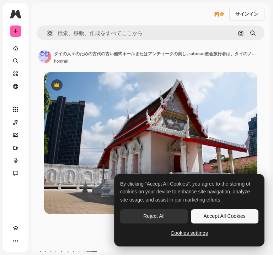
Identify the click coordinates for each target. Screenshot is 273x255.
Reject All (154, 216)
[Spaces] (15, 122)
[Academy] (15, 228)
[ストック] (15, 73)
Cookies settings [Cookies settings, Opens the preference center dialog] (189, 233)
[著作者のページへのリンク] (44, 56)
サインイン (246, 14)
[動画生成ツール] (15, 147)
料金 (219, 14)
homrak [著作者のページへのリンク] (61, 61)
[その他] (15, 240)
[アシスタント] (15, 173)
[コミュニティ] (15, 86)
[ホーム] (15, 48)
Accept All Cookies (225, 216)
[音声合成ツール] (15, 160)
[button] (47, 33)
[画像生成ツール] (15, 135)
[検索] (15, 61)
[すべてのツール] (15, 109)
